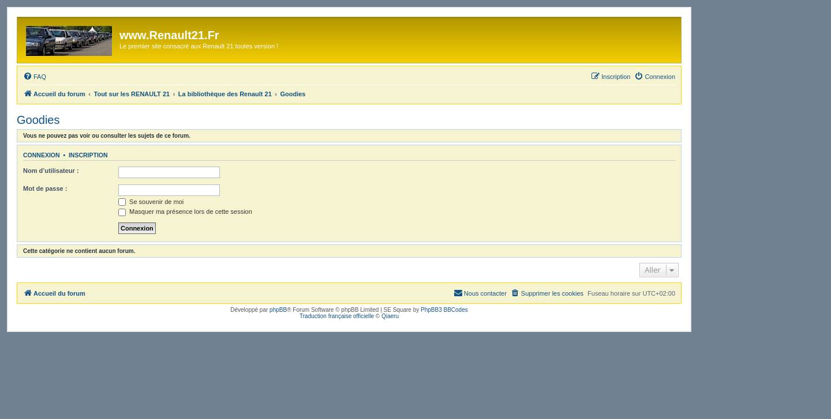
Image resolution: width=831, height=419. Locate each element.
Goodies (38, 120)
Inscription (88, 155)
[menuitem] (34, 77)
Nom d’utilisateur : (51, 170)
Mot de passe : (45, 188)
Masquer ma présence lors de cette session (185, 211)
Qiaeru (390, 316)
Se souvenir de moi (151, 201)
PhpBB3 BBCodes (444, 310)
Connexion (41, 155)
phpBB (278, 310)
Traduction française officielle (337, 316)
